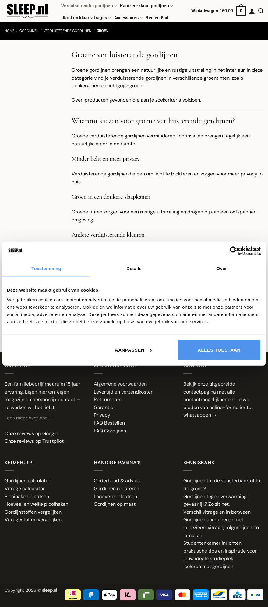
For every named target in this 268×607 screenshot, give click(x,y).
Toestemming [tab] (46, 268)
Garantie (103, 407)
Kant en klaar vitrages (87, 18)
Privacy (102, 415)
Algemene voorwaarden (120, 384)
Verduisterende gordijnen (89, 6)
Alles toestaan (219, 349)
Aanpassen (133, 349)
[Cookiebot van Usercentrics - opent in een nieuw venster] (234, 250)
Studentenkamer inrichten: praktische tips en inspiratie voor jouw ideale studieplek (220, 551)
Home (9, 31)
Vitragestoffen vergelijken (33, 519)
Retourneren (108, 399)
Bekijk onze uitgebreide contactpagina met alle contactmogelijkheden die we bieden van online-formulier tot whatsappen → (218, 399)
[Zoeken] (260, 11)
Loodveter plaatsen (115, 496)
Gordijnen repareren (116, 488)
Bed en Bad (157, 17)
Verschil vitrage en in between (217, 512)
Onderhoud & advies (117, 480)
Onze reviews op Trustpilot (34, 441)
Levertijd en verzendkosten (123, 392)
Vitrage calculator (25, 488)
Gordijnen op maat (115, 504)
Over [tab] (222, 268)
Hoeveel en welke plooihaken (36, 504)
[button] (218, 11)
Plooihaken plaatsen (27, 496)
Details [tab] (134, 268)
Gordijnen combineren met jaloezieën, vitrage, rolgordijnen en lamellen (221, 527)
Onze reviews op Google (31, 433)
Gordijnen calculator (27, 480)
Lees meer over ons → (29, 418)
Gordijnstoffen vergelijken (33, 512)
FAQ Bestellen (109, 423)
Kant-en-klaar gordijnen (146, 6)
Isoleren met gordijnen (208, 566)
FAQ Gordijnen (110, 431)
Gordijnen (29, 31)
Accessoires (128, 18)
